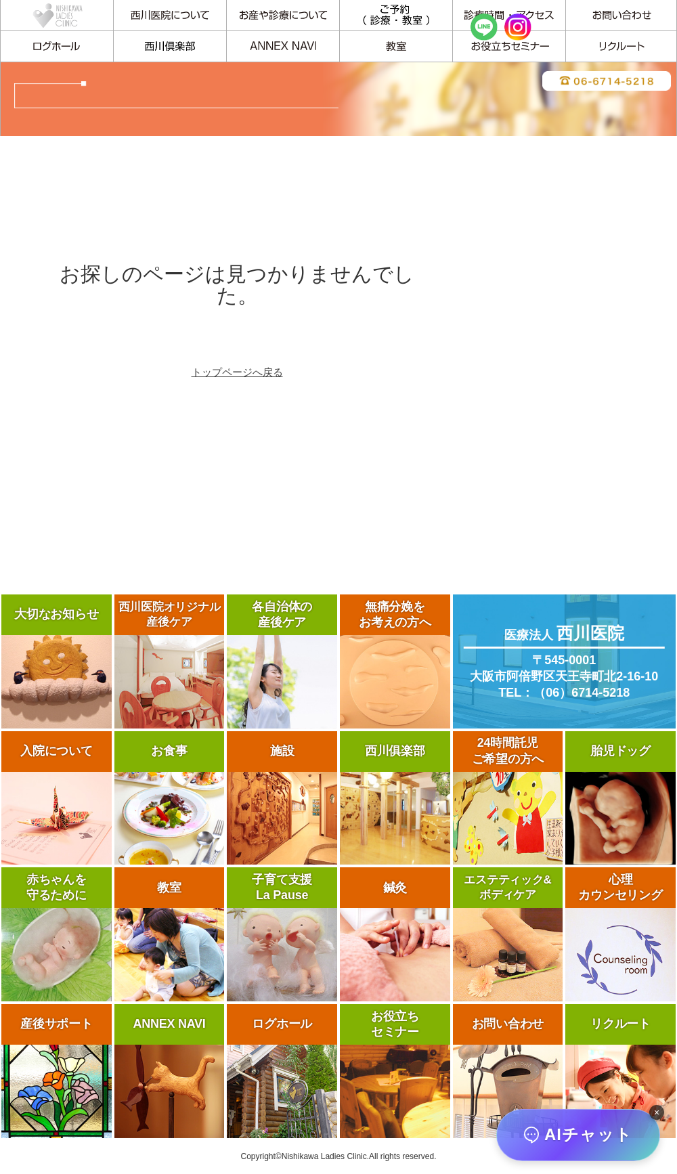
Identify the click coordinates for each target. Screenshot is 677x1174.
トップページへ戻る (237, 372)
